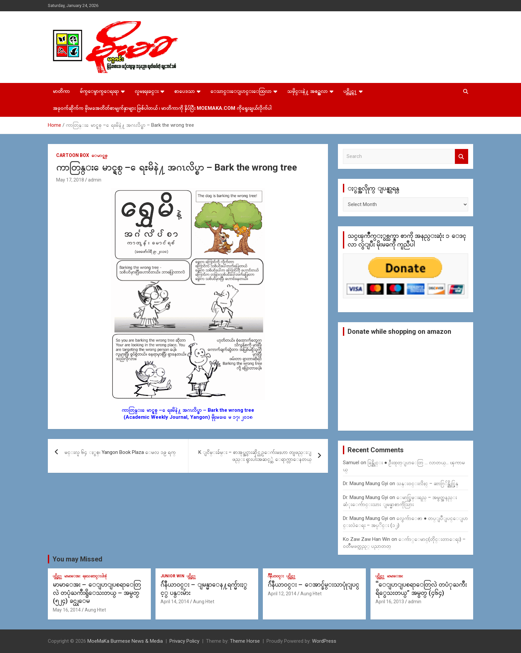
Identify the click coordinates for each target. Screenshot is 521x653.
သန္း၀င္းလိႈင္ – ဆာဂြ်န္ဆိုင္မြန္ (427, 483)
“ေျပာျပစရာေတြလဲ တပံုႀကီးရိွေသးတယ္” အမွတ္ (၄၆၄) (421, 589)
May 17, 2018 (70, 179)
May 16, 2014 (67, 610)
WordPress (324, 641)
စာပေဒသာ (184, 91)
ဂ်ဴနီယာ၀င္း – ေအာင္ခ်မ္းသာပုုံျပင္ (313, 584)
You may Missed (77, 559)
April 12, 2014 (282, 593)
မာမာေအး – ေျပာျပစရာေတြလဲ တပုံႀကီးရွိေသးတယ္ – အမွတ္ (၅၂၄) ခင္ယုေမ (97, 593)
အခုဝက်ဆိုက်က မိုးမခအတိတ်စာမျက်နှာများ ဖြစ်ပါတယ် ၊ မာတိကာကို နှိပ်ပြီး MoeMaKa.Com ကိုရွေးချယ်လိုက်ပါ (162, 108)
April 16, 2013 (389, 601)
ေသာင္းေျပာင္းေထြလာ (240, 91)
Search (461, 156)
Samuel (351, 463)
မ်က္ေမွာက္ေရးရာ (99, 91)
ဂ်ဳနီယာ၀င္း (276, 576)
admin (94, 179)
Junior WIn (172, 576)
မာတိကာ (61, 91)
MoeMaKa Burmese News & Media (125, 641)
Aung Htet (95, 610)
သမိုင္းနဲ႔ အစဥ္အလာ (307, 91)
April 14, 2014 (174, 601)
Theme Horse (245, 641)
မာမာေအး (72, 576)
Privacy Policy (184, 641)
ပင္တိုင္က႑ (350, 91)
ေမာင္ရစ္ (99, 155)
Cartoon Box (72, 155)
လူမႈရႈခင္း (146, 91)
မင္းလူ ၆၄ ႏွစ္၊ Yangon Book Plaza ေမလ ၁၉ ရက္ (120, 452)
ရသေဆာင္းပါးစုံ (95, 576)
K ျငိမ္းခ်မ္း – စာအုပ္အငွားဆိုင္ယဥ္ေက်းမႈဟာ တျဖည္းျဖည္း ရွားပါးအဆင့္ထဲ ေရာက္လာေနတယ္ (254, 455)
